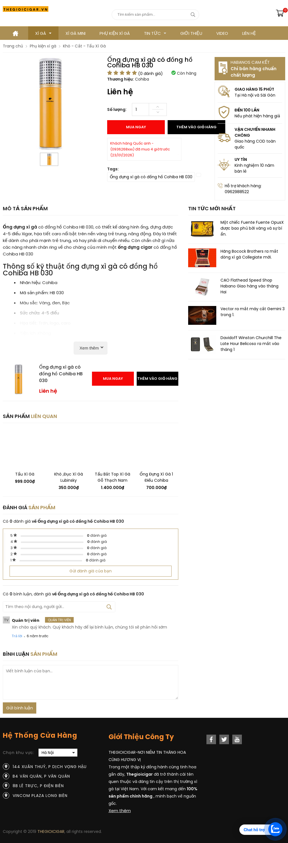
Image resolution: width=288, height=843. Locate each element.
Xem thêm (120, 811)
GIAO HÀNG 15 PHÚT (254, 89)
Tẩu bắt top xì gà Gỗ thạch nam (112, 477)
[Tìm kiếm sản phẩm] (155, 14)
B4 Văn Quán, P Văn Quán (41, 776)
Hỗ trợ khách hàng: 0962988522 (243, 189)
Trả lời (17, 636)
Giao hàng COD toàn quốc (255, 144)
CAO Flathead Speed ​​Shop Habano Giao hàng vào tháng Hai (249, 286)
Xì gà (43, 33)
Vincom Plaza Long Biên (40, 795)
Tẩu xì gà (24, 474)
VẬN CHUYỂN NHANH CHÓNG (255, 132)
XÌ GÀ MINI (76, 33)
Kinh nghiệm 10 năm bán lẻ (254, 168)
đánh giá (97, 535)
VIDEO (222, 33)
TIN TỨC (155, 33)
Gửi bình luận (19, 708)
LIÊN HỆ (249, 33)
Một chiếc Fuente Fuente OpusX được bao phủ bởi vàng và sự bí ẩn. (252, 228)
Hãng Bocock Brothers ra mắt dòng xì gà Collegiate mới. (249, 254)
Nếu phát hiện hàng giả (257, 116)
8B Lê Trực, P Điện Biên (38, 786)
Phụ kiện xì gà (115, 33)
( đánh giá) (150, 73)
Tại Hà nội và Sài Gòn (255, 95)
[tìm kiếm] (192, 14)
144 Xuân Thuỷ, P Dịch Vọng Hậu (50, 766)
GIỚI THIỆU (191, 33)
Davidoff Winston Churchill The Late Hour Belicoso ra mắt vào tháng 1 (251, 343)
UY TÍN (241, 159)
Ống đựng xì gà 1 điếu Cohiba (156, 477)
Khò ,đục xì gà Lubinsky (68, 477)
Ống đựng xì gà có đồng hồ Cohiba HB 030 (151, 177)
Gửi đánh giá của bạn (90, 571)
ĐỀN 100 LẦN (247, 110)
